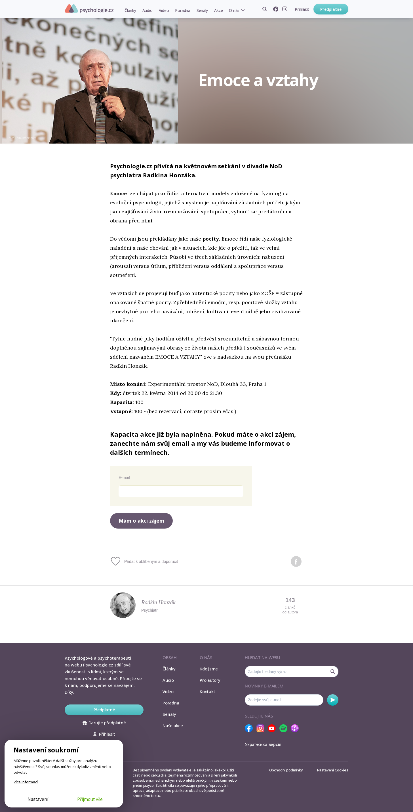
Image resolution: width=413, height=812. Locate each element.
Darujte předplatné (104, 722)
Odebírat (332, 700)
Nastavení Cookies (332, 770)
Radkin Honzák (158, 602)
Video (164, 10)
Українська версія (263, 744)
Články (130, 10)
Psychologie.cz (89, 8)
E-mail (124, 477)
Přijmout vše (90, 799)
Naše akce (173, 725)
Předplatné (331, 9)
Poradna (182, 10)
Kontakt (207, 691)
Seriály (202, 10)
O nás (234, 10)
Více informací (26, 781)
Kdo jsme (209, 669)
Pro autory (210, 680)
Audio (147, 10)
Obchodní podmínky (286, 770)
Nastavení (38, 799)
